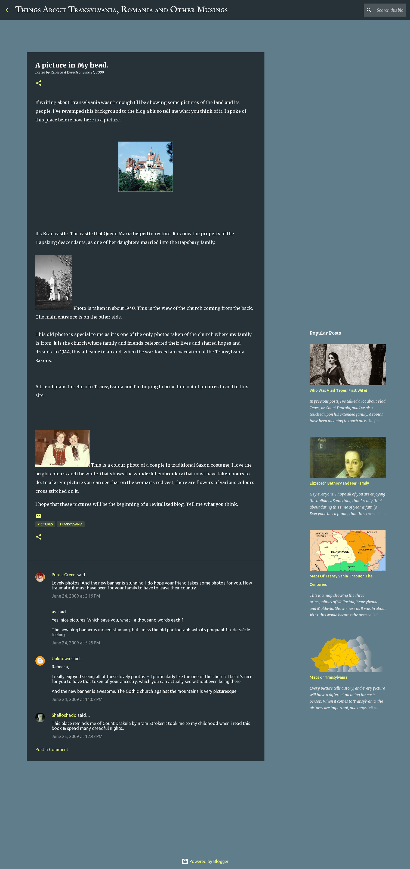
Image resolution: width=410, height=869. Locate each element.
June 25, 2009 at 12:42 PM (77, 736)
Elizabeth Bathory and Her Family (339, 483)
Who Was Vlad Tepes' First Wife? (339, 390)
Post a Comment (51, 749)
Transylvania (70, 524)
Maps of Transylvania (328, 677)
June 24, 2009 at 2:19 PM (76, 595)
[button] (38, 83)
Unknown (61, 658)
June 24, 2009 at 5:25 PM (76, 642)
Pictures (45, 524)
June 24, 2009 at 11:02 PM (77, 699)
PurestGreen (64, 574)
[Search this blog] (377, 10)
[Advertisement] (145, 807)
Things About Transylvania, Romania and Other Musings (121, 10)
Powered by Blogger (205, 861)
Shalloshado (64, 715)
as (54, 611)
